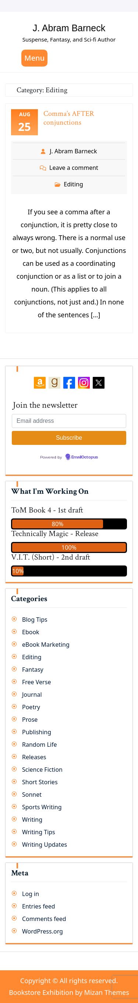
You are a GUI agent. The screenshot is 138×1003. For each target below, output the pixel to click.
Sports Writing (42, 807)
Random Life (39, 744)
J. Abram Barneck (69, 28)
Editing (73, 184)
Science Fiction (42, 769)
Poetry (31, 707)
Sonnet (32, 794)
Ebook (30, 632)
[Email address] (69, 421)
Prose (30, 719)
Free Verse (36, 682)
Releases (34, 757)
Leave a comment (73, 168)
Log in (30, 894)
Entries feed (38, 906)
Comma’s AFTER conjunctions (68, 118)
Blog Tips (34, 619)
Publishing (36, 732)
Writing (32, 819)
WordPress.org (42, 931)
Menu (34, 58)
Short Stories (40, 782)
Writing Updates (44, 844)
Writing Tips (38, 832)
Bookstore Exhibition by (69, 992)
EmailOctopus (84, 457)
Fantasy (32, 669)
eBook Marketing (46, 644)
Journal (32, 694)
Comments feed (44, 919)
